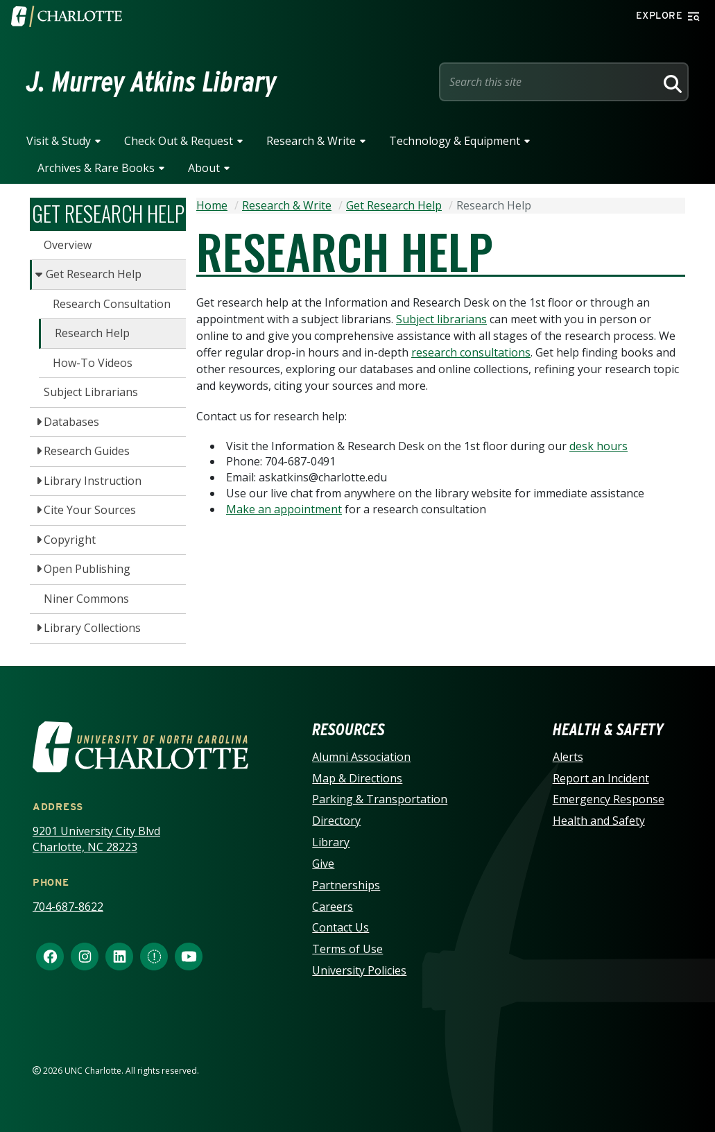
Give (323, 863)
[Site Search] (550, 82)
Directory (336, 820)
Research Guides (87, 450)
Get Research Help (93, 274)
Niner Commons (86, 598)
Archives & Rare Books (96, 167)
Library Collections (92, 627)
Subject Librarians (91, 392)
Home (211, 205)
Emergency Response (608, 799)
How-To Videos (92, 362)
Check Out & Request (178, 140)
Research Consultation (112, 303)
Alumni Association (361, 756)
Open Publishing (87, 568)
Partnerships (346, 885)
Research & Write (311, 140)
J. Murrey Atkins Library (151, 82)
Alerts (568, 756)
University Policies (359, 970)
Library (331, 842)
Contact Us (340, 927)
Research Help (92, 333)
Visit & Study (58, 140)
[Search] (670, 82)
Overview (68, 244)
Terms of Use (347, 949)
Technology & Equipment (454, 140)
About (204, 167)
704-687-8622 (68, 906)
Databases (71, 421)
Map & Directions (357, 778)
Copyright (70, 539)
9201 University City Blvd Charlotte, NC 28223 (96, 839)
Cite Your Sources (90, 509)
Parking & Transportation (379, 799)
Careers (332, 906)
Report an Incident (601, 778)
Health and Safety (599, 820)
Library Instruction (92, 480)
